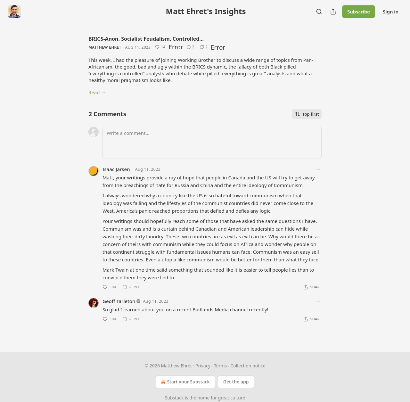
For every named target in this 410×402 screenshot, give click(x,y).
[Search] (319, 11)
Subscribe (358, 11)
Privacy (202, 366)
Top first (307, 114)
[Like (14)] (160, 47)
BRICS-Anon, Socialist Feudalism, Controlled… (146, 38)
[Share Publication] (333, 11)
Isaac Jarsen (116, 169)
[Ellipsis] (318, 169)
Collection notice (247, 366)
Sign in (390, 11)
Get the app (236, 382)
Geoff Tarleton (118, 301)
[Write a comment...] (212, 142)
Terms (220, 366)
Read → (97, 92)
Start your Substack (184, 381)
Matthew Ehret (104, 47)
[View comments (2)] (190, 47)
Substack (174, 398)
